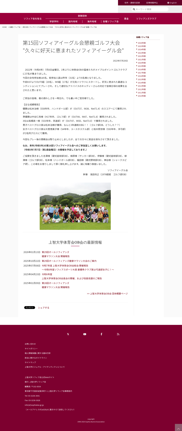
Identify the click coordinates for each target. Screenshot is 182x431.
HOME (4, 27)
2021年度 (142, 59)
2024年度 (142, 49)
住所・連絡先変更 (132, 2)
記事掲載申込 (152, 2)
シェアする (43, 307)
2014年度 (142, 82)
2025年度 (142, 46)
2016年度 (142, 76)
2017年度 (142, 72)
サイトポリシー (31, 348)
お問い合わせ (30, 343)
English (173, 2)
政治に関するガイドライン (36, 357)
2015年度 (142, 79)
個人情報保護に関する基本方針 (38, 353)
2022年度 (142, 56)
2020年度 (142, 62)
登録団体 (82, 15)
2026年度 (142, 42)
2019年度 (142, 66)
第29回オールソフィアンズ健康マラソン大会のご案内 (69, 261)
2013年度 (142, 86)
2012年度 (142, 89)
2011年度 (142, 92)
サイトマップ (30, 362)
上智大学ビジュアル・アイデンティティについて (45, 367)
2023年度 (142, 52)
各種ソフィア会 (15, 27)
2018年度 (142, 69)
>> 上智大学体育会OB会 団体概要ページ (107, 293)
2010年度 (142, 95)
